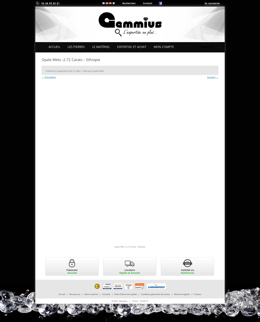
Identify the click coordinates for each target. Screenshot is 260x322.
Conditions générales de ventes (155, 294)
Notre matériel (91, 294)
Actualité (106, 294)
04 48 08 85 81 (50, 3)
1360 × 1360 (81, 71)
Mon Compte (164, 47)
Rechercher (129, 3)
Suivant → (212, 77)
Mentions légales (182, 294)
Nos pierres (74, 294)
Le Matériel (101, 47)
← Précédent (49, 77)
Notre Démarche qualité (125, 294)
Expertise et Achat (131, 47)
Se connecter (212, 3)
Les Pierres (76, 47)
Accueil (54, 47)
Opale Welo (98, 71)
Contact (147, 3)
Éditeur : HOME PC (140, 301)
